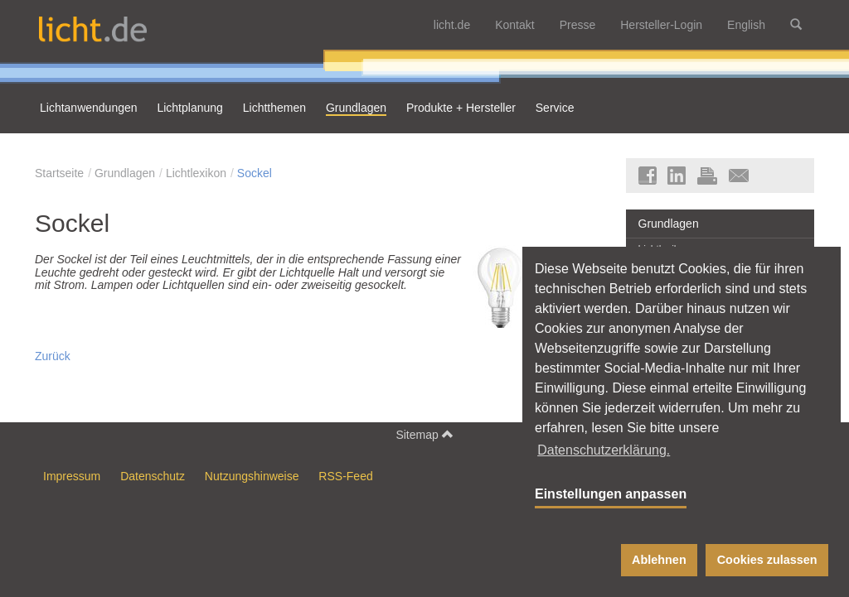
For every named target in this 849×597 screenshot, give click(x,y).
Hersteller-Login (661, 24)
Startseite (59, 173)
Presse (578, 24)
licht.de (452, 24)
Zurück (52, 356)
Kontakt (514, 24)
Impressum (71, 476)
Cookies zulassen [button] (767, 559)
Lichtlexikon (196, 173)
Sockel (254, 173)
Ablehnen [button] (659, 559)
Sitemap (424, 434)
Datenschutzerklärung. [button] (603, 450)
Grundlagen (125, 173)
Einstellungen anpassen (610, 494)
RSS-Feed (345, 476)
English (746, 24)
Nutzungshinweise (252, 476)
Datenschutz (152, 476)
